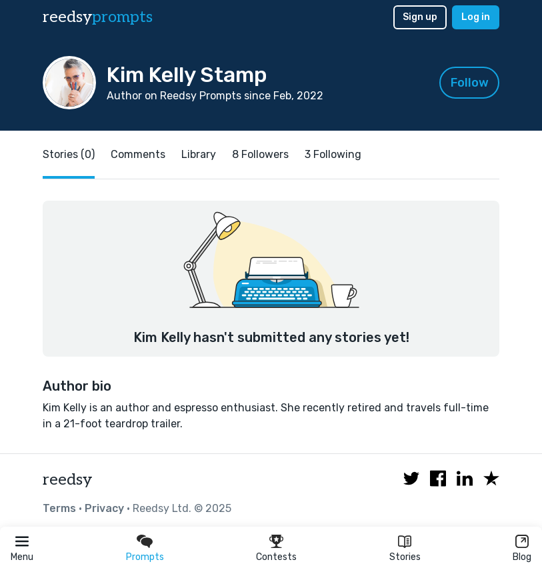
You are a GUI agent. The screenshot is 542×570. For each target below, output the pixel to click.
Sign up (420, 17)
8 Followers (260, 154)
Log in (475, 17)
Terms (59, 508)
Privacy (104, 508)
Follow (470, 82)
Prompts (145, 557)
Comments (138, 154)
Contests (276, 557)
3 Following (333, 154)
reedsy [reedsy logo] (98, 17)
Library (198, 154)
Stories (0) (69, 154)
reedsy (67, 479)
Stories (405, 557)
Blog (522, 557)
